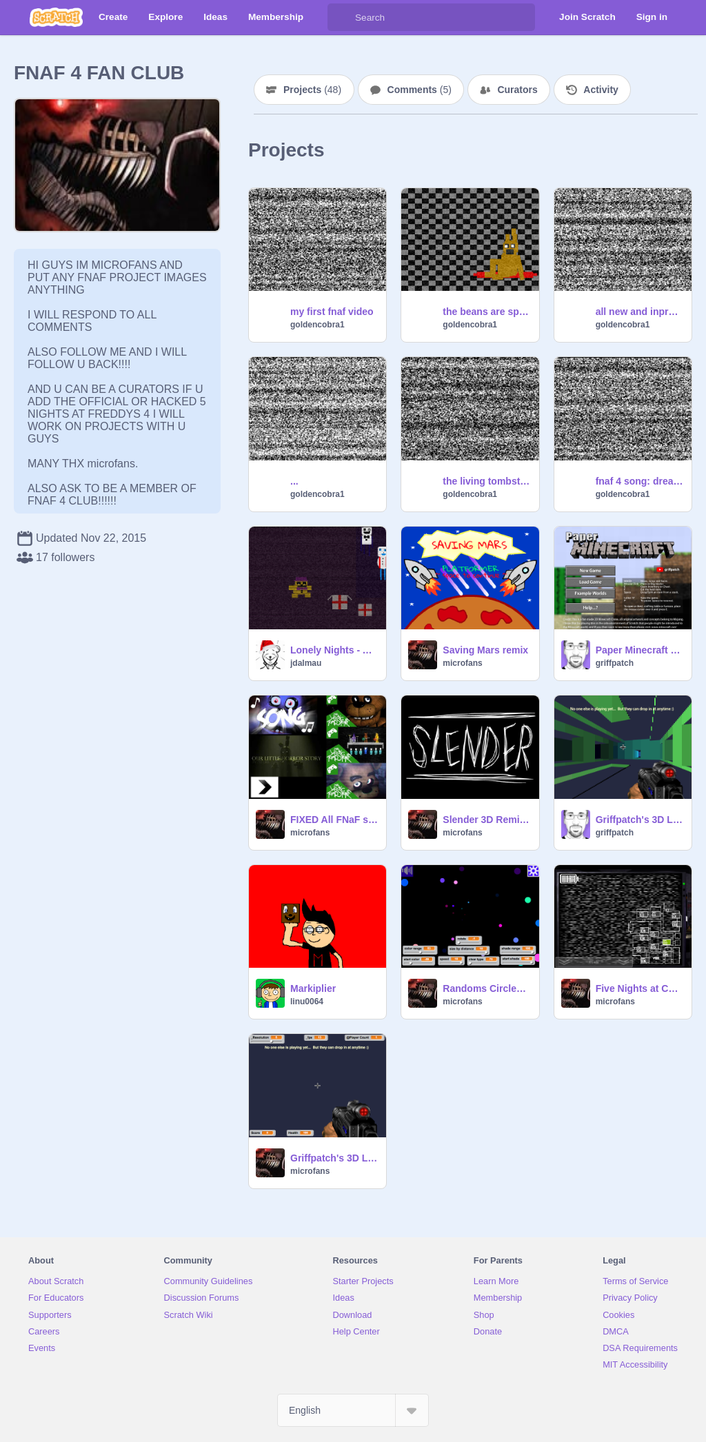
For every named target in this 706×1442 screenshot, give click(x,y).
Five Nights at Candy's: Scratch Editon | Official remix (639, 988)
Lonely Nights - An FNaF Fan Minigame (334, 650)
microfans (462, 663)
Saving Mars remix (485, 650)
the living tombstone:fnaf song (486, 481)
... (294, 481)
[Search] (341, 17)
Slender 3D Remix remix (486, 819)
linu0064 (306, 1001)
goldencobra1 (317, 324)
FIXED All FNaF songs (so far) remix (334, 819)
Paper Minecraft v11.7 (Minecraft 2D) (639, 650)
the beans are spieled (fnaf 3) (486, 311)
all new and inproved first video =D (639, 311)
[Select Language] (353, 1410)
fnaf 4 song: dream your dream (639, 481)
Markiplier (313, 988)
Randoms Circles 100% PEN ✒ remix (486, 988)
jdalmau (305, 663)
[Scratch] (56, 17)
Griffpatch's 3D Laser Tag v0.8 (639, 819)
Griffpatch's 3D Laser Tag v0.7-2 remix (334, 1158)
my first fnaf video (332, 311)
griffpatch (615, 663)
